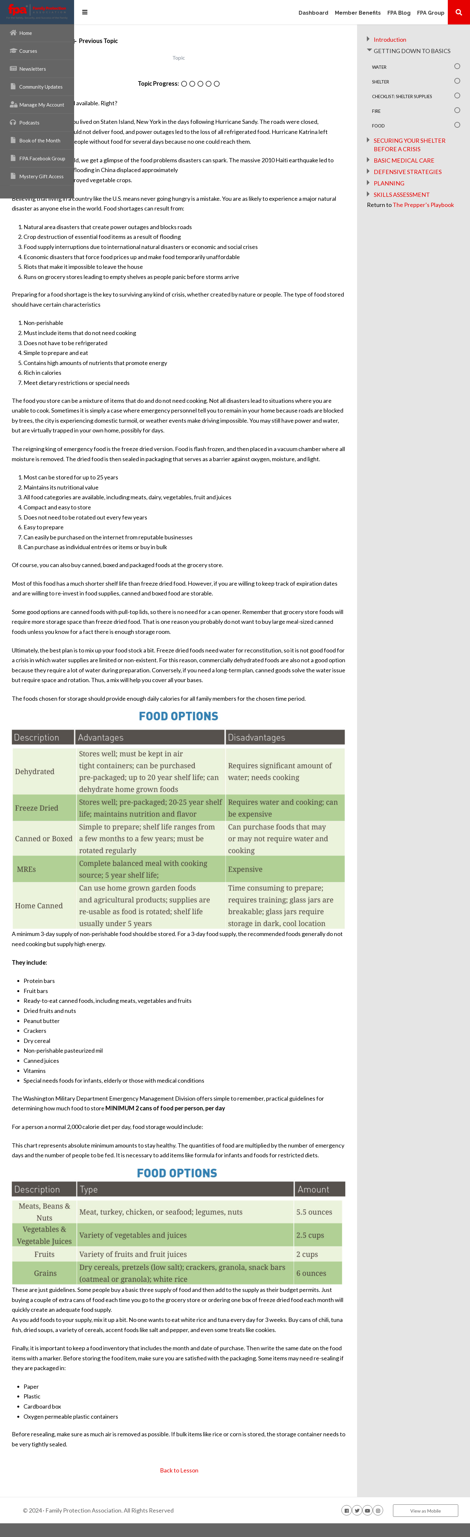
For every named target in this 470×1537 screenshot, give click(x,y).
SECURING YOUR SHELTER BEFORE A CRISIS (419, 157)
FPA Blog (399, 13)
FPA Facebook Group (37, 158)
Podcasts (24, 122)
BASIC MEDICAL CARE (422, 176)
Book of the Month (35, 140)
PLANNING (407, 208)
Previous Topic (158, 40)
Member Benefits (358, 13)
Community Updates (36, 86)
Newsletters (28, 68)
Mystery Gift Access (37, 176)
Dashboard (313, 13)
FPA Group (431, 13)
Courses (23, 50)
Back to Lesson (224, 1483)
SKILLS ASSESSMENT (420, 219)
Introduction (408, 39)
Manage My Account (37, 104)
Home (21, 32)
